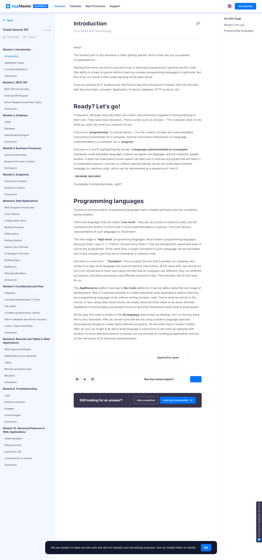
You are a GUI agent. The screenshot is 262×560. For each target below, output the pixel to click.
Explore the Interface (16, 246)
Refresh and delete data (17, 369)
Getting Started (13, 240)
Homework (10, 75)
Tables (8, 362)
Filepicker (9, 293)
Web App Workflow (15, 273)
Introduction (11, 56)
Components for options (18, 458)
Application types (14, 62)
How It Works (12, 214)
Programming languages (239, 30)
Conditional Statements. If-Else (22, 299)
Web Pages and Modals (17, 349)
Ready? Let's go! (234, 24)
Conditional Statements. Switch (22, 312)
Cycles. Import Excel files (18, 325)
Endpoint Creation (14, 187)
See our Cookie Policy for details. (176, 547)
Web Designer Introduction (19, 207)
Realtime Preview (14, 227)
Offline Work (11, 233)
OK (206, 547)
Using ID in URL (13, 451)
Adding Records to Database (20, 355)
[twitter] (84, 379)
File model (10, 306)
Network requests (14, 401)
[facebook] (77, 379)
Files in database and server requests (25, 319)
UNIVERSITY (40, 6)
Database (9, 128)
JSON (7, 121)
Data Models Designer (16, 135)
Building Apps (12, 260)
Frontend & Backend (15, 69)
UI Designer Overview (16, 253)
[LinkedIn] (92, 379)
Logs (7, 395)
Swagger (9, 408)
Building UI (10, 266)
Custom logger (12, 415)
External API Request (16, 95)
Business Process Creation (19, 161)
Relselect (9, 375)
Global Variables (13, 438)
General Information (15, 154)
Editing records (13, 445)
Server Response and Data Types (23, 102)
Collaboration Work (15, 220)
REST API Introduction (16, 89)
